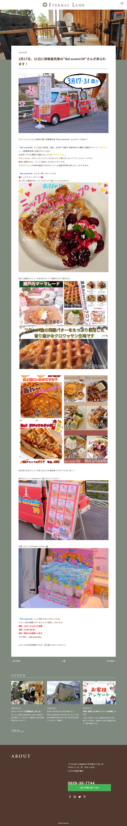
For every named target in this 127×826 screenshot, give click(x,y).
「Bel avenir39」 (35, 636)
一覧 (63, 661)
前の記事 (16, 661)
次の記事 (110, 661)
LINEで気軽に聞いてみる (86, 788)
